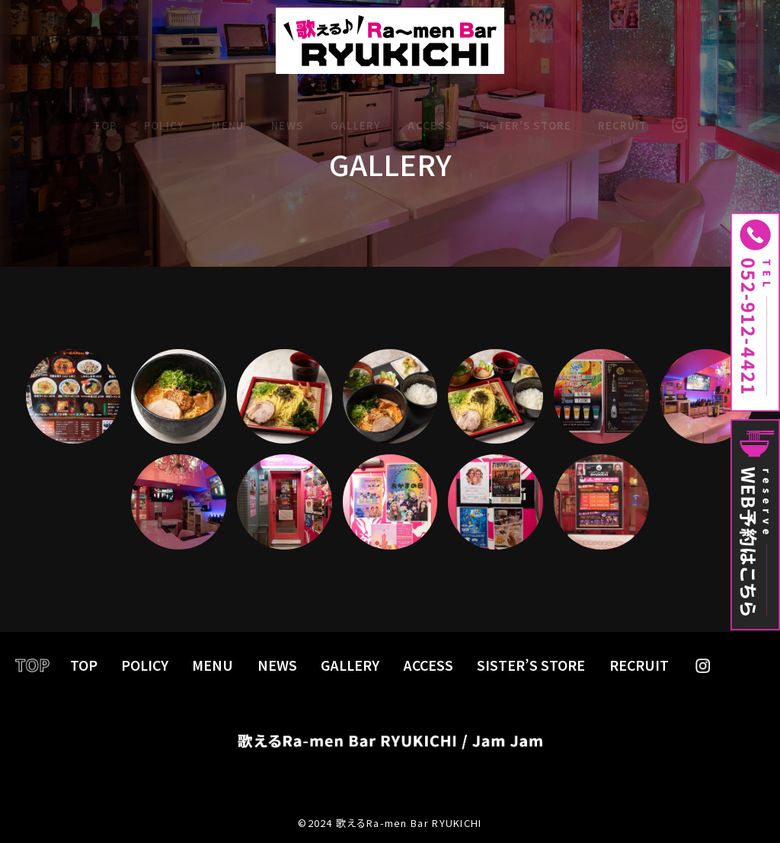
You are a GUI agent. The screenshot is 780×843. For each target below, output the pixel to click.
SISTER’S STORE (525, 113)
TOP (105, 113)
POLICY (164, 113)
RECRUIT (622, 113)
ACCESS (430, 113)
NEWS (287, 113)
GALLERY (356, 113)
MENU (228, 113)
